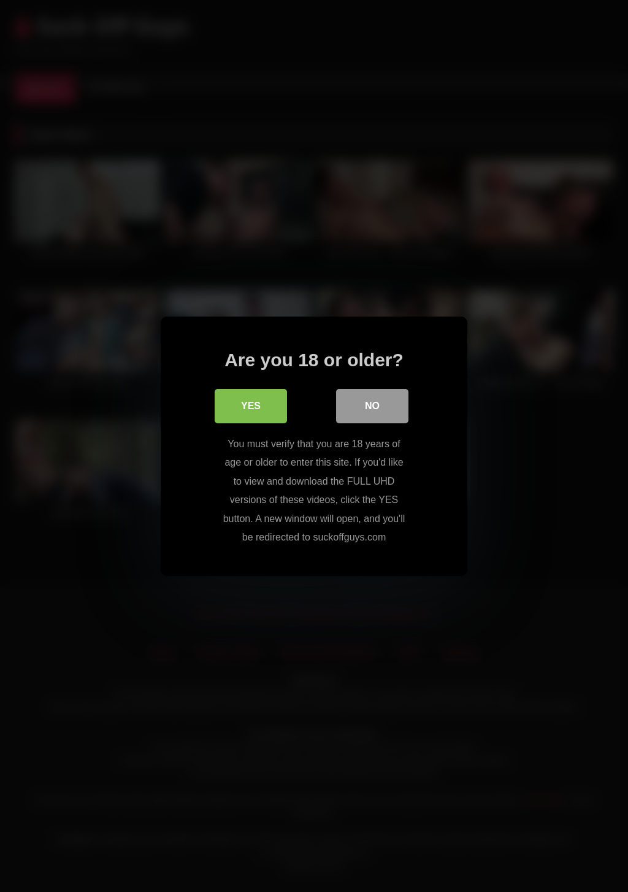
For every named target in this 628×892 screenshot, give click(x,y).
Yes (251, 406)
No (372, 406)
